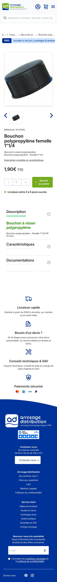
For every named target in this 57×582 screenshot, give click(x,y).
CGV (28, 484)
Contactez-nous (27, 460)
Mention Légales (28, 488)
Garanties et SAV (28, 522)
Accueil (3, 34)
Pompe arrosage (28, 527)
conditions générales (35, 558)
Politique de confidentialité (28, 492)
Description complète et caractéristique (23, 160)
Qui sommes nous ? (28, 476)
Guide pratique (28, 518)
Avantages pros (28, 514)
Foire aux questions (28, 480)
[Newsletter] (44, 550)
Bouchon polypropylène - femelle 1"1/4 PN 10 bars (28, 223)
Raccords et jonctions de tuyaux (28, 34)
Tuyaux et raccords (13, 34)
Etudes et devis (28, 510)
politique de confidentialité (31, 561)
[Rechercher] (5, 17)
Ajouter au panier (42, 182)
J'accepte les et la (29, 560)
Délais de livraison (28, 506)
